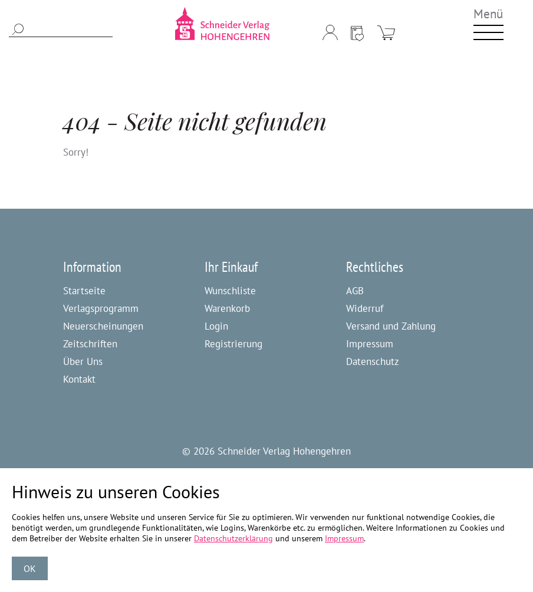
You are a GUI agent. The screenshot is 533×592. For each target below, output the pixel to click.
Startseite (84, 290)
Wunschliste (230, 290)
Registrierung (233, 343)
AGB (355, 290)
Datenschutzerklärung (233, 538)
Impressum (369, 343)
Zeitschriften (90, 343)
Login (216, 326)
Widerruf (364, 308)
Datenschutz (372, 361)
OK (30, 568)
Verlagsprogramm (101, 308)
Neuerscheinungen (103, 326)
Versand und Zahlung (391, 326)
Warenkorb (227, 308)
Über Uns (83, 361)
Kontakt (79, 379)
